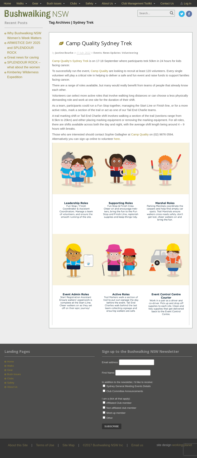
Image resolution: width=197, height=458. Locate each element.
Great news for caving (23, 57)
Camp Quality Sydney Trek (99, 43)
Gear (35, 3)
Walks (20, 3)
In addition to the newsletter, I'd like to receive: (127, 382)
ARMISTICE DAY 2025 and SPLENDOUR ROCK (23, 47)
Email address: (110, 362)
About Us (107, 3)
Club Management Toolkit (136, 3)
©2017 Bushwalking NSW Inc (103, 445)
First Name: (108, 372)
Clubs (73, 3)
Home (7, 3)
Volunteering (130, 52)
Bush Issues (54, 3)
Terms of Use (45, 445)
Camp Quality (99, 71)
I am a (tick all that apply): (116, 398)
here (117, 138)
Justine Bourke (64, 52)
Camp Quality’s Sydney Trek (70, 61)
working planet (182, 445)
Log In (187, 3)
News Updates (112, 52)
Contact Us (167, 3)
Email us (137, 445)
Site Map (68, 445)
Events (97, 52)
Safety (89, 3)
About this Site (18, 445)
